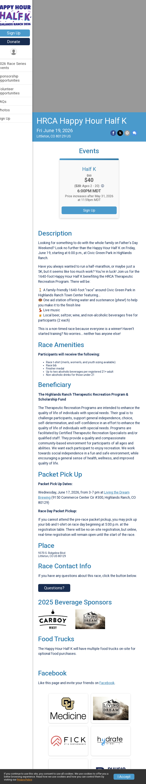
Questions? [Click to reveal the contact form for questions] (59, 488)
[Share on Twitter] (120, 24)
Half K (92, 60)
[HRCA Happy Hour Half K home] (18, 15)
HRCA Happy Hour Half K (87, 12)
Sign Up (19, 33)
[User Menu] (18, 51)
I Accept (123, 777)
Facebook (112, 584)
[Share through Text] (134, 24)
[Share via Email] (127, 24)
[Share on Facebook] (113, 24)
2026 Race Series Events (17, 66)
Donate (18, 41)
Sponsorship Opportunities (14, 78)
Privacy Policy (24, 779)
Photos (9, 110)
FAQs (7, 101)
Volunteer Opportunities (14, 91)
